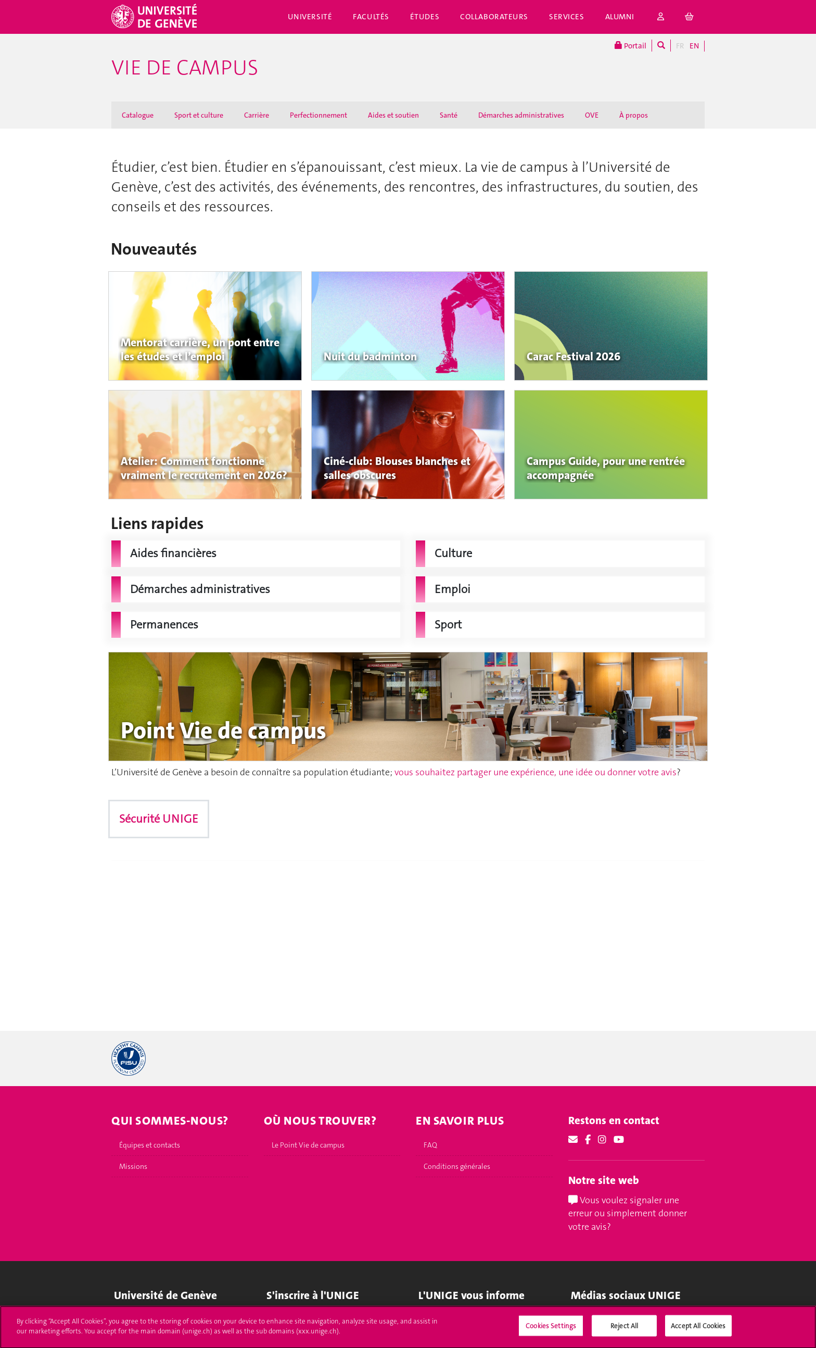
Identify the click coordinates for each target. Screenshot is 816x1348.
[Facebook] (588, 1139)
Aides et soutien (393, 115)
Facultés (371, 16)
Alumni (619, 16)
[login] (661, 17)
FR (680, 46)
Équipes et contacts (149, 1145)
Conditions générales (457, 1166)
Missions (133, 1166)
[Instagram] (602, 1139)
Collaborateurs (494, 16)
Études (424, 16)
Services (566, 16)
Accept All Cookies (698, 1329)
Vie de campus (184, 67)
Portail (630, 45)
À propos (633, 115)
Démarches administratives (521, 115)
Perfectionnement (318, 115)
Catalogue (138, 115)
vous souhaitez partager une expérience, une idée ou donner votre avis (535, 772)
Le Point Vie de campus (308, 1145)
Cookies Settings (551, 1329)
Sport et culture (198, 115)
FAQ (430, 1145)
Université (310, 16)
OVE (591, 115)
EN (694, 46)
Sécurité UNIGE (158, 818)
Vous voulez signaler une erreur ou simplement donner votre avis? (627, 1213)
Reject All (624, 1329)
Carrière (256, 115)
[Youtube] (619, 1139)
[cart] (689, 17)
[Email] (573, 1139)
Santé (448, 115)
